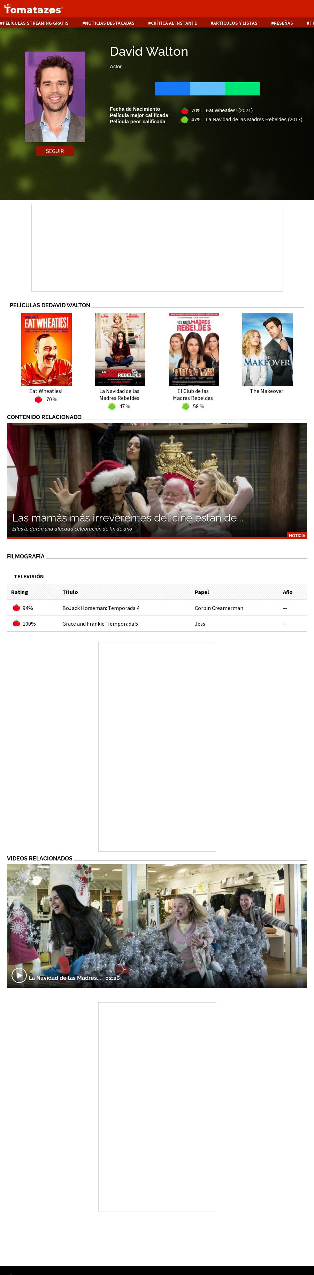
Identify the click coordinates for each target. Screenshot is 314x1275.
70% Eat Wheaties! (222, 110)
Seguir (55, 151)
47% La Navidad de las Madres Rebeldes (246, 119)
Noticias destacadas (110, 23)
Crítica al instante (174, 23)
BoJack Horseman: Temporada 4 (100, 607)
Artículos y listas (235, 23)
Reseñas (283, 23)
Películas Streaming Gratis (36, 23)
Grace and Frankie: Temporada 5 (100, 623)
